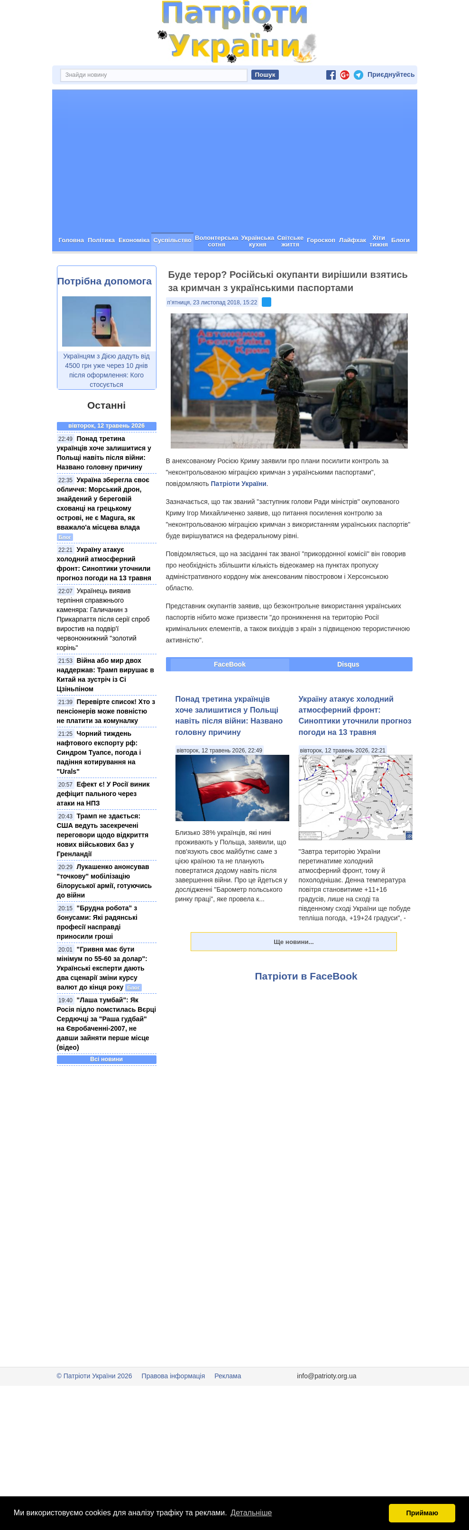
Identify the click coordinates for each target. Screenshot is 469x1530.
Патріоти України (239, 517)
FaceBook (230, 698)
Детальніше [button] (251, 1513)
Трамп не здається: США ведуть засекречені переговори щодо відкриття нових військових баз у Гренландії (103, 868)
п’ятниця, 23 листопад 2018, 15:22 (212, 336)
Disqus (348, 698)
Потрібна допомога (104, 314)
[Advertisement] (234, 194)
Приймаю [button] (422, 1513)
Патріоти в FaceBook (306, 1009)
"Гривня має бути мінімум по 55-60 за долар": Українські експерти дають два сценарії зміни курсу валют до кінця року (102, 1002)
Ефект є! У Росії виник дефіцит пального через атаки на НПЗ (103, 827)
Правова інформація (173, 1409)
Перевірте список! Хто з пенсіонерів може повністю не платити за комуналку (106, 745)
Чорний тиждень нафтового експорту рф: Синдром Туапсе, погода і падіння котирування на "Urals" (99, 786)
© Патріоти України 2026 (94, 1409)
